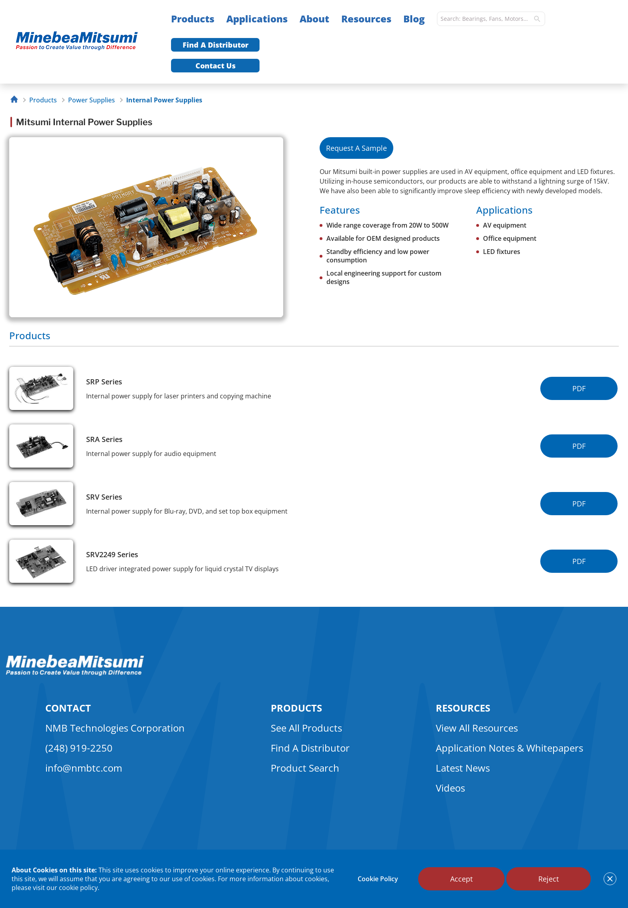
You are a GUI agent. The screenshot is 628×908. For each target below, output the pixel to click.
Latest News (463, 767)
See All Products (306, 727)
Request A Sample (356, 148)
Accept (461, 879)
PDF (579, 388)
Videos (450, 787)
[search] (537, 19)
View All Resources (477, 727)
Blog (414, 18)
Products (192, 18)
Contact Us (215, 65)
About (314, 18)
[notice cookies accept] (610, 878)
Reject (548, 879)
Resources (366, 18)
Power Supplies (91, 100)
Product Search (305, 767)
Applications (257, 18)
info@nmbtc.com (83, 767)
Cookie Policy (378, 878)
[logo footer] (75, 673)
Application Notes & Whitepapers (509, 747)
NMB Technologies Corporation (115, 727)
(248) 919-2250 (79, 747)
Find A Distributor (215, 45)
